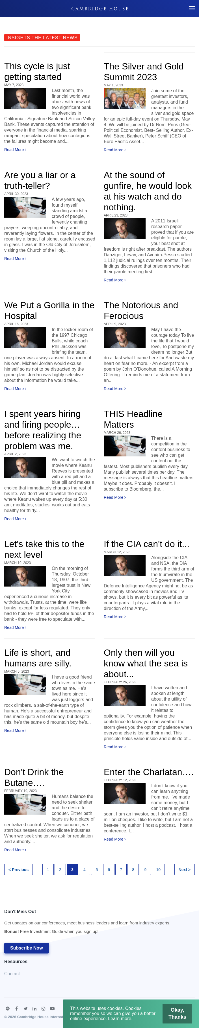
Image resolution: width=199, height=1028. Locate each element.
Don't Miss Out (87, 923)
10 (158, 869)
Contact (12, 973)
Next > (185, 869)
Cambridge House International (44, 1017)
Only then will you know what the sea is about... (146, 663)
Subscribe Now (26, 948)
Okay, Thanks (178, 1013)
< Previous (18, 869)
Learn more (119, 1018)
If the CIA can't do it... (146, 544)
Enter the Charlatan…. (149, 772)
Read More (15, 149)
